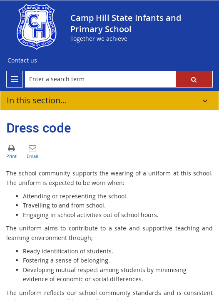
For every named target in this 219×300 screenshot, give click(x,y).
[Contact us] (22, 60)
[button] (194, 79)
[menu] (14, 79)
